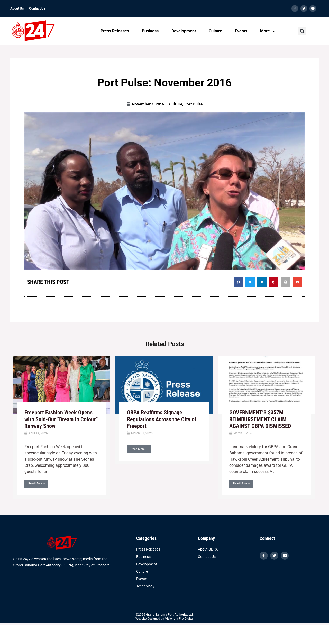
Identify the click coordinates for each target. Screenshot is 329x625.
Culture (215, 31)
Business (150, 31)
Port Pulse (193, 103)
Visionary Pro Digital (179, 619)
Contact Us (37, 8)
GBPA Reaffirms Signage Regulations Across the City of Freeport (161, 419)
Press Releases (114, 31)
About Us (17, 8)
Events (241, 31)
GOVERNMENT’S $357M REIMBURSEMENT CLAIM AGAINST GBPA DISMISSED (260, 419)
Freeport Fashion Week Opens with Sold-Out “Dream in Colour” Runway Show (61, 419)
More (267, 31)
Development (183, 31)
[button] (302, 31)
